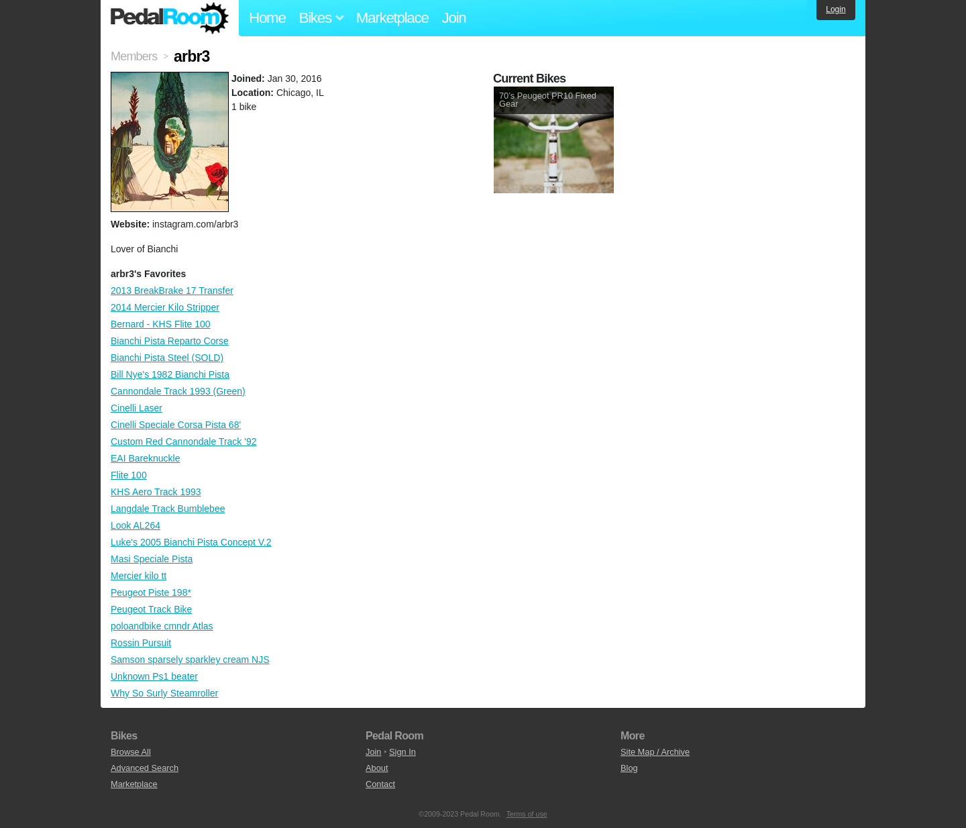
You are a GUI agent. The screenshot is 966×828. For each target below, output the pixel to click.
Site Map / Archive (655, 752)
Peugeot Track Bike (151, 609)
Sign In (402, 752)
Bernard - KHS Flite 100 (161, 324)
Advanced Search (144, 768)
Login (835, 9)
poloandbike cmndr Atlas (162, 626)
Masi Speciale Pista (152, 559)
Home (267, 17)
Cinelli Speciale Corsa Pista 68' (176, 424)
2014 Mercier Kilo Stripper (165, 307)
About (377, 768)
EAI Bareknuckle (145, 458)
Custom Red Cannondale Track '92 (183, 441)
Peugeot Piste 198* (151, 592)
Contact (380, 784)
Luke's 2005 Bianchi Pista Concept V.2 (191, 542)
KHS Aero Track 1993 (156, 491)
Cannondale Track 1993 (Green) (178, 391)
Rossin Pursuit (141, 642)
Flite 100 (129, 475)
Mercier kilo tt (138, 575)
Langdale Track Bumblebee (168, 508)
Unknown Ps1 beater (154, 676)
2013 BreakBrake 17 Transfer (172, 290)
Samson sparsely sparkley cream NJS (190, 659)
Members (134, 56)
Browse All (131, 752)
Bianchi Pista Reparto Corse (170, 340)
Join (454, 17)
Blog (629, 768)
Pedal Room (170, 18)
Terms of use (526, 814)
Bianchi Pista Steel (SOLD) (167, 357)
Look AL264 (135, 525)
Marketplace (392, 17)
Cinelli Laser (136, 408)
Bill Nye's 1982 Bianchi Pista (170, 374)
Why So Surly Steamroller (164, 693)
